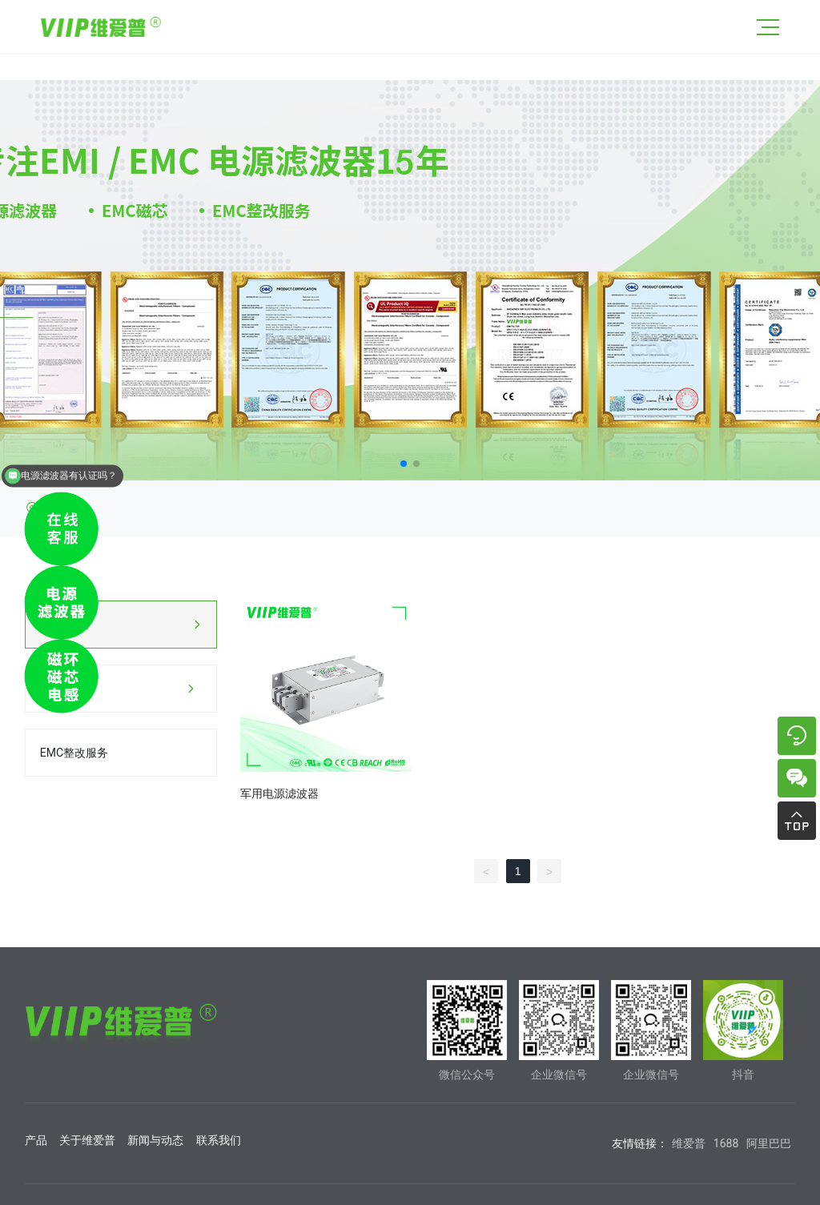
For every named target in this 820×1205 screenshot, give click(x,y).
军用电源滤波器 (279, 793)
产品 (36, 1140)
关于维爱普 (87, 1140)
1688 (725, 1143)
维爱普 (688, 1143)
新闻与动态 (155, 1140)
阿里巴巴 (768, 1143)
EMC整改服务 (74, 752)
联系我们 (218, 1140)
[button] (403, 463)
